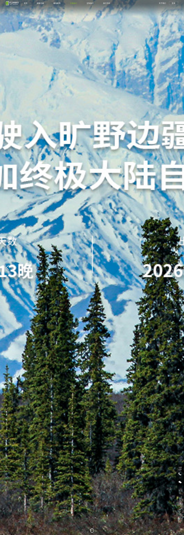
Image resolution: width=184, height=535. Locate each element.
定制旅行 (90, 3)
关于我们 (162, 3)
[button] (177, 267)
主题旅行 (73, 3)
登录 (173, 3)
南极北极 (40, 3)
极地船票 (57, 3)
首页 (25, 3)
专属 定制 (180, 468)
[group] (92, 267)
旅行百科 (106, 3)
